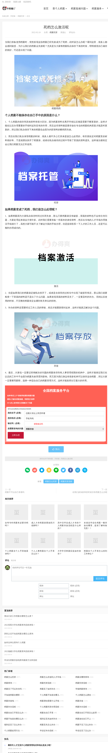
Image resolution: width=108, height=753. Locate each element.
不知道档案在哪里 (14, 697)
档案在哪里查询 (84, 679)
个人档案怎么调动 (85, 697)
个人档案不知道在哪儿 (51, 697)
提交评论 (100, 580)
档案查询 (10, 685)
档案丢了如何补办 (50, 691)
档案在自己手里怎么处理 (87, 715)
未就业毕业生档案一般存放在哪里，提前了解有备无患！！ (95, 527)
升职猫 (9, 10)
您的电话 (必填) (56, 420)
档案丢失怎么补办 (49, 727)
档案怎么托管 (51, 483)
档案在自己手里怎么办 (15, 715)
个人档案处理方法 (13, 733)
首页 (45, 10)
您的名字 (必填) (56, 415)
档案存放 (81, 703)
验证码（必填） (56, 425)
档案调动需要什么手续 (51, 703)
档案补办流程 (12, 709)
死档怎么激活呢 (56, 29)
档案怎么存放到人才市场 (52, 679)
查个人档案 (59, 10)
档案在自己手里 (48, 715)
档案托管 (21, 18)
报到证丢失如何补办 (50, 721)
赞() (56, 451)
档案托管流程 (66, 483)
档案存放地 (11, 703)
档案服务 (97, 10)
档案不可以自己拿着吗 (14, 494)
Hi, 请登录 (6, 3)
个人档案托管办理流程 (51, 709)
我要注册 (17, 3)
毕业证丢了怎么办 (84, 733)
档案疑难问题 (78, 10)
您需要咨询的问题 (56, 431)
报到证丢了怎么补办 (14, 727)
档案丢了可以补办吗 (15, 691)
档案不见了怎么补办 (85, 727)
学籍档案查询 (83, 691)
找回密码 (27, 3)
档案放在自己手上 (84, 721)
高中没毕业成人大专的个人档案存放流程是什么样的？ (69, 527)
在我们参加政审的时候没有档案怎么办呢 (89, 494)
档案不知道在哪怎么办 (15, 721)
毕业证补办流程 (48, 733)
